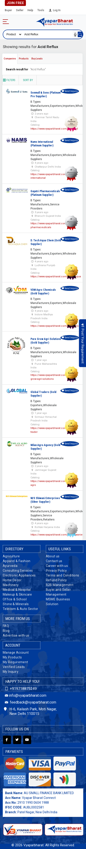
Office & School (15, 599)
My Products (12, 657)
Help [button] (30, 10)
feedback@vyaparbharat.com (30, 702)
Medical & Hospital (17, 589)
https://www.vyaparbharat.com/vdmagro (55, 325)
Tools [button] (40, 10)
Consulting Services (18, 570)
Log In (54, 10)
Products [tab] (24, 58)
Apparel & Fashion (17, 561)
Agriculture (11, 556)
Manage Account (16, 652)
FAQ (6, 626)
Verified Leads (14, 667)
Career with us (57, 566)
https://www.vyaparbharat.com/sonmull (54, 128)
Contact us (54, 561)
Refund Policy (56, 580)
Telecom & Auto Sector (20, 609)
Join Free (15, 3)
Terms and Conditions (62, 575)
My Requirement (15, 662)
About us (53, 556)
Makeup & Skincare (17, 594)
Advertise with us (16, 635)
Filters (9, 80)
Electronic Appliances (19, 575)
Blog (6, 630)
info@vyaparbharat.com (25, 695)
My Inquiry (10, 671)
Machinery (11, 585)
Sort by (28, 80)
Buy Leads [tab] (37, 58)
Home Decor (12, 580)
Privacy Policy (56, 570)
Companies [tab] (10, 58)
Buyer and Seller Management (58, 592)
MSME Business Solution (58, 601)
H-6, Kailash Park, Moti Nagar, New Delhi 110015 (30, 711)
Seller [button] (19, 10)
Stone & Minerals (16, 604)
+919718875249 (20, 688)
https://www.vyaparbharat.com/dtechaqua (56, 276)
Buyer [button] (8, 10)
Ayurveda (10, 566)
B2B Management (60, 585)
